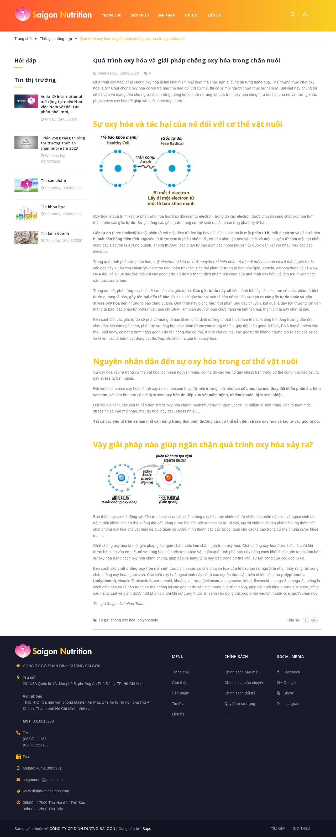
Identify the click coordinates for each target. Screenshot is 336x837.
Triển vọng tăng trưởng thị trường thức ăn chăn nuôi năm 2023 (63, 143)
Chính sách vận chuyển (244, 683)
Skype (289, 693)
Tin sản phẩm (53, 180)
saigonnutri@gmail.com (43, 780)
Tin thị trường (35, 79)
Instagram (292, 704)
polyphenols (148, 620)
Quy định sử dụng (239, 704)
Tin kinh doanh (55, 233)
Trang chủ (111, 15)
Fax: (26, 757)
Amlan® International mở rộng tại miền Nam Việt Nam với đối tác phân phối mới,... (62, 104)
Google (290, 683)
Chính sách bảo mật (241, 672)
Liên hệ (214, 15)
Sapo (146, 828)
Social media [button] (290, 656)
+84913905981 (49, 768)
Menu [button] (177, 656)
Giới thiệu (139, 15)
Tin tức (192, 15)
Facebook (292, 672)
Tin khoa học (53, 206)
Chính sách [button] (236, 656)
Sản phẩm (166, 15)
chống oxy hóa (123, 620)
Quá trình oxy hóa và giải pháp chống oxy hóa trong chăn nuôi (186, 60)
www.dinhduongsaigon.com (46, 791)
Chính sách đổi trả (240, 693)
